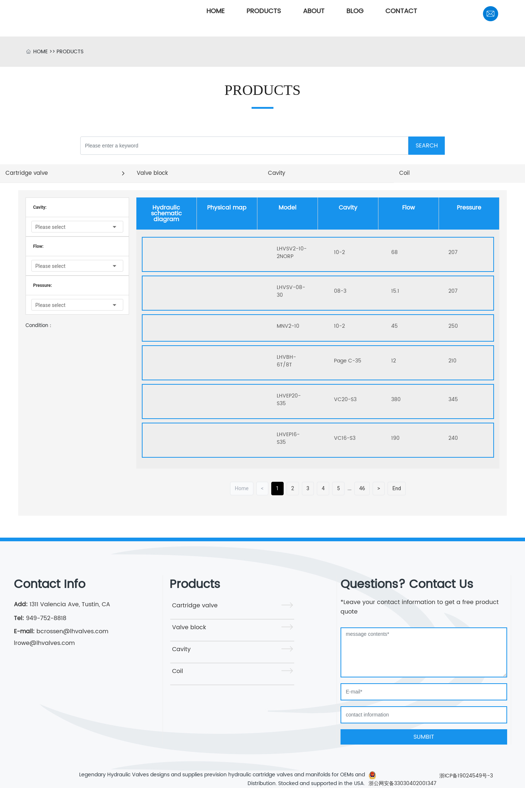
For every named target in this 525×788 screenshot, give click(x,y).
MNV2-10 (288, 326)
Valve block (189, 627)
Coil (177, 671)
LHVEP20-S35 (289, 400)
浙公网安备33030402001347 (402, 783)
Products (195, 584)
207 (453, 252)
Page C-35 (347, 361)
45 (394, 326)
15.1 (395, 291)
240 (453, 438)
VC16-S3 (344, 438)
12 (393, 361)
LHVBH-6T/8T (286, 361)
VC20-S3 (345, 399)
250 (453, 326)
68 (394, 252)
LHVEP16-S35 (288, 438)
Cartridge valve (195, 605)
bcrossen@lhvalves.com (71, 631)
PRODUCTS (70, 51)
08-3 (340, 291)
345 (453, 399)
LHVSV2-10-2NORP (292, 253)
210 (452, 361)
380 (396, 399)
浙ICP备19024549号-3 (466, 776)
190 (395, 438)
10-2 (339, 252)
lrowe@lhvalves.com (44, 643)
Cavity (181, 649)
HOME (40, 51)
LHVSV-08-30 (291, 291)
